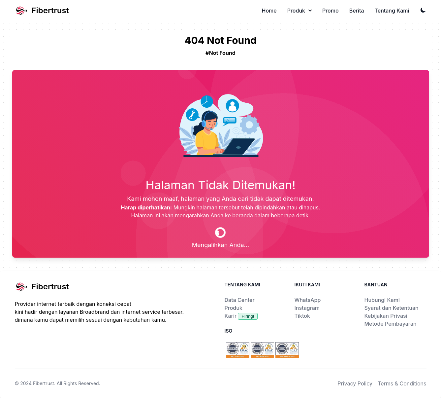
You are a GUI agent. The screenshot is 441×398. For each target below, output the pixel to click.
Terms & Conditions (402, 383)
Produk (299, 10)
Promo (330, 10)
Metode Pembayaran (390, 323)
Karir (241, 315)
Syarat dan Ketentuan (391, 308)
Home (269, 10)
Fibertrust (43, 383)
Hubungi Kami (382, 300)
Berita (356, 10)
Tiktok (302, 315)
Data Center (240, 300)
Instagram (307, 308)
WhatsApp (308, 300)
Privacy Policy (354, 383)
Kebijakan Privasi (385, 315)
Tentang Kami (392, 10)
